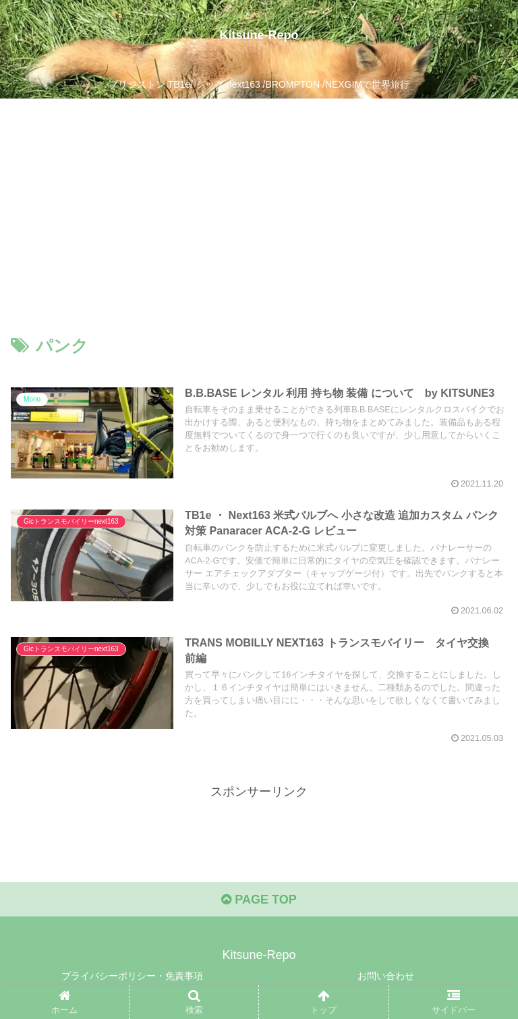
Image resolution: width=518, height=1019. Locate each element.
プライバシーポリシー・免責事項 (132, 975)
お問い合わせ (385, 975)
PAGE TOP (258, 899)
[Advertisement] (259, 199)
